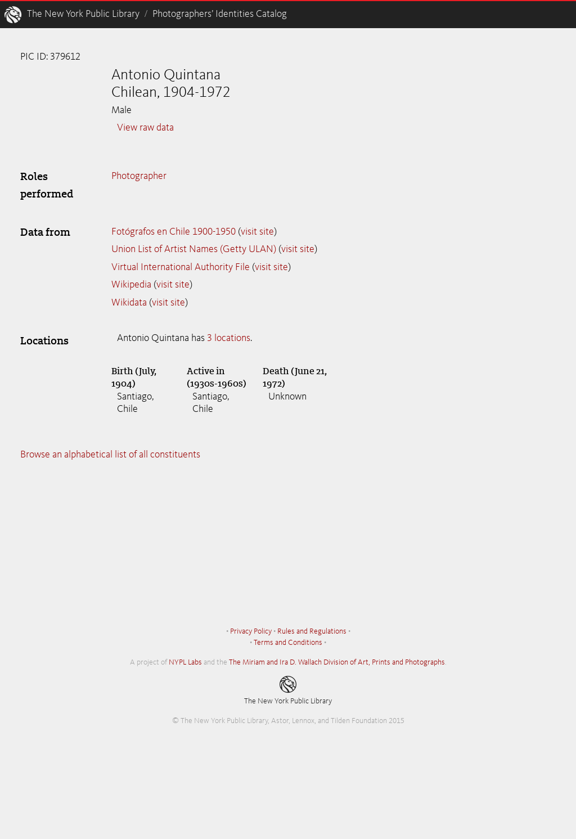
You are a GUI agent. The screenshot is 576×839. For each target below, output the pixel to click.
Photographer (138, 176)
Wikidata (129, 303)
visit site (257, 232)
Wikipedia (131, 285)
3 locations (228, 338)
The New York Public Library (83, 14)
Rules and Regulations (311, 631)
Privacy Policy (251, 631)
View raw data (145, 128)
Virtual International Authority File (180, 267)
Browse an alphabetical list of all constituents (110, 455)
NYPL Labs (185, 662)
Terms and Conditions (288, 643)
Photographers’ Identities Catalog (219, 14)
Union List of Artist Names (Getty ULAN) (193, 249)
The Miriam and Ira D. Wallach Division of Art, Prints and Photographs (337, 662)
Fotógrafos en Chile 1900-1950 (173, 232)
